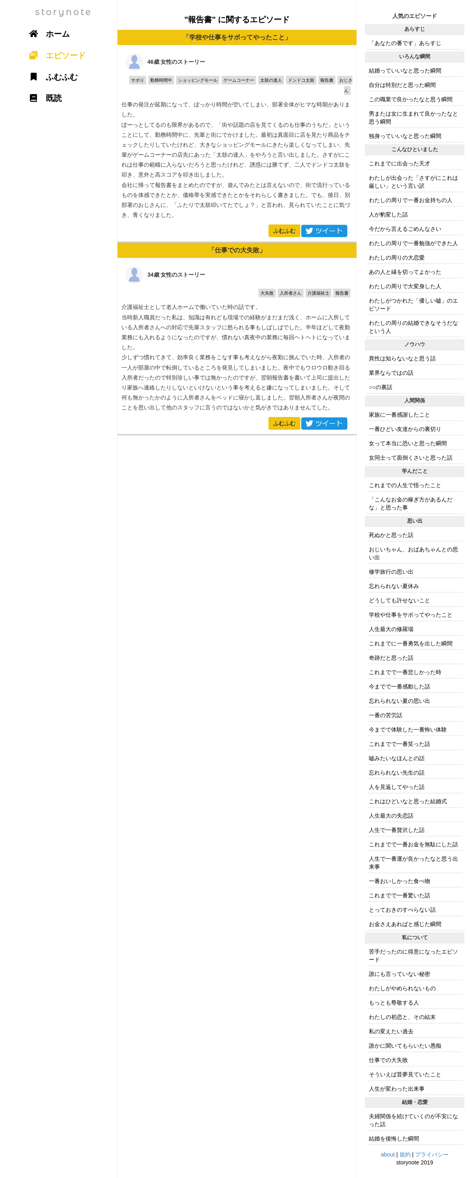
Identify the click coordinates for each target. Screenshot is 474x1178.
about (388, 1154)
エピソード (55, 55)
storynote (63, 12)
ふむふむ (284, 231)
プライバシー (432, 1154)
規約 (405, 1154)
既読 (43, 98)
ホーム (47, 33)
